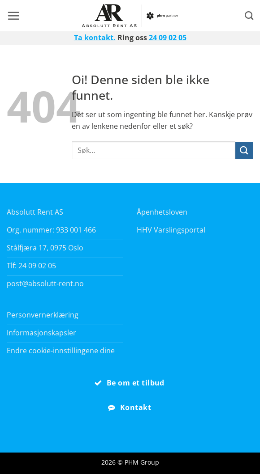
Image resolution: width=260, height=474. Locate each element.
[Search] (249, 15)
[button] (13, 15)
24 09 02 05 (167, 37)
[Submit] (244, 150)
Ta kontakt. (95, 37)
